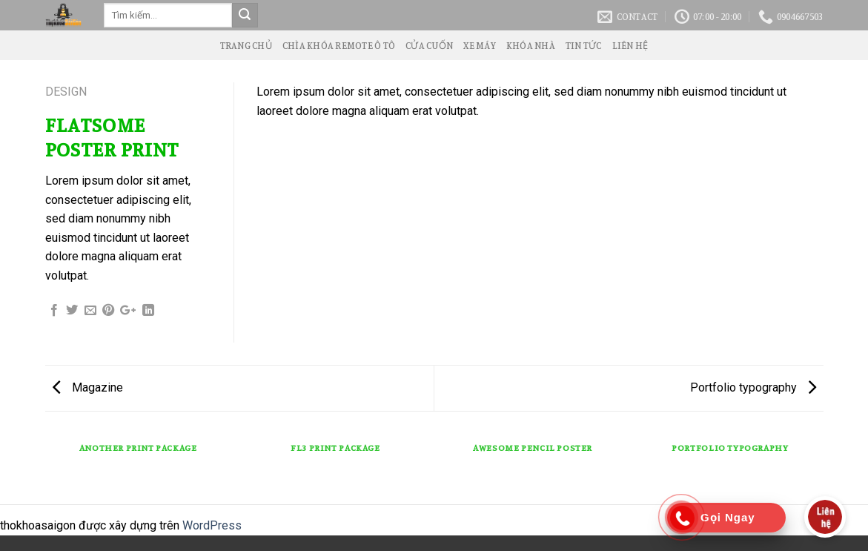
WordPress (212, 525)
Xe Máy (479, 45)
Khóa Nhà (530, 45)
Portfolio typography (753, 387)
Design (66, 92)
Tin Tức (584, 45)
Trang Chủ (246, 45)
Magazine (88, 387)
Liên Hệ (630, 45)
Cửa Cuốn (429, 45)
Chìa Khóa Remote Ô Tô (338, 45)
